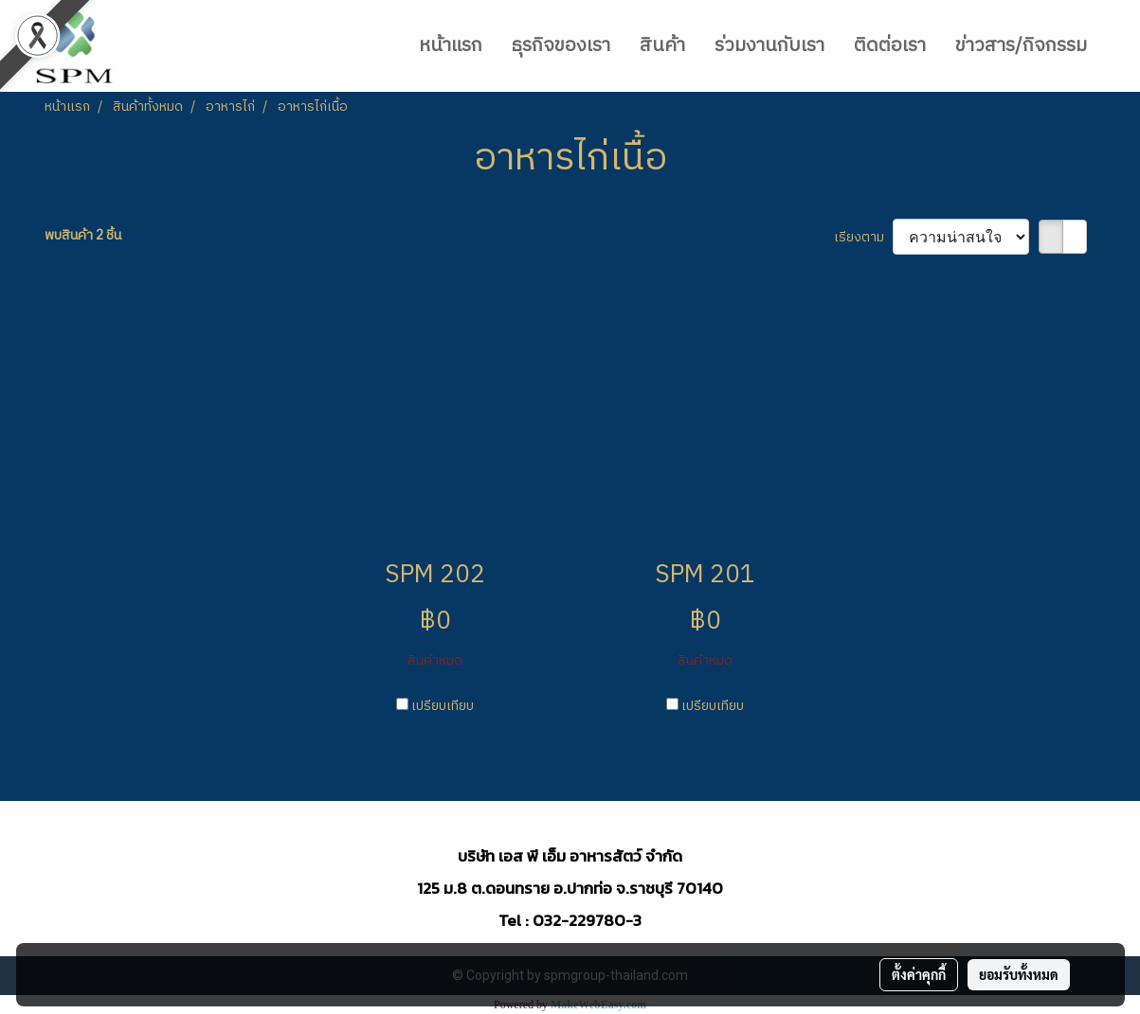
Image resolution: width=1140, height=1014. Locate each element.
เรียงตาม (863, 237)
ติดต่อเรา (890, 46)
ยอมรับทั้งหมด (1019, 974)
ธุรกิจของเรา (561, 46)
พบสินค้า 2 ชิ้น (83, 235)
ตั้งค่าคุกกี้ (919, 974)
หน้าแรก (450, 46)
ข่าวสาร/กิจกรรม (1021, 46)
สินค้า (662, 46)
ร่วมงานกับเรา (769, 46)
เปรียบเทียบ (442, 706)
